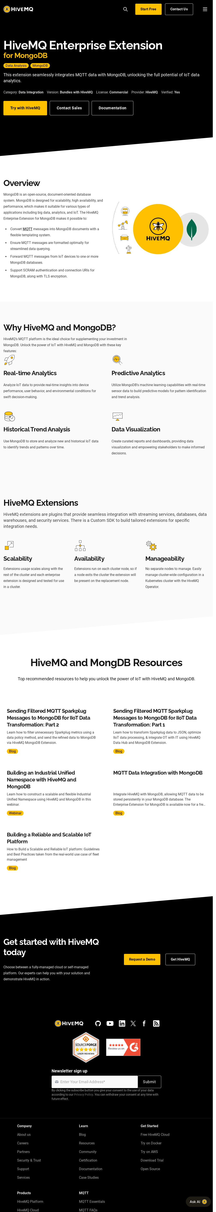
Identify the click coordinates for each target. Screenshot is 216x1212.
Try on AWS (149, 1152)
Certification (88, 1160)
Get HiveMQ (180, 959)
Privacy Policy (83, 1094)
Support (23, 1169)
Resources (87, 1143)
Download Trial (152, 1160)
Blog (82, 1135)
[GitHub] (98, 1023)
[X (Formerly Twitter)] (133, 1023)
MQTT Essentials (92, 1202)
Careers (22, 1143)
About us (24, 1135)
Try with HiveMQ (25, 108)
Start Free (148, 9)
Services (23, 1177)
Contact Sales (69, 108)
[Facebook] (144, 1023)
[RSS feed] (156, 1023)
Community (88, 1152)
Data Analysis (16, 66)
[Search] (125, 9)
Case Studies (89, 1177)
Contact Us (179, 9)
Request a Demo (142, 959)
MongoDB (40, 66)
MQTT (27, 229)
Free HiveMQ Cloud (155, 1135)
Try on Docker (151, 1143)
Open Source (150, 1169)
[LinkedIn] (122, 1023)
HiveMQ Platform (30, 1202)
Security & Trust (29, 1160)
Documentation (113, 108)
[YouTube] (110, 1023)
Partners (23, 1152)
